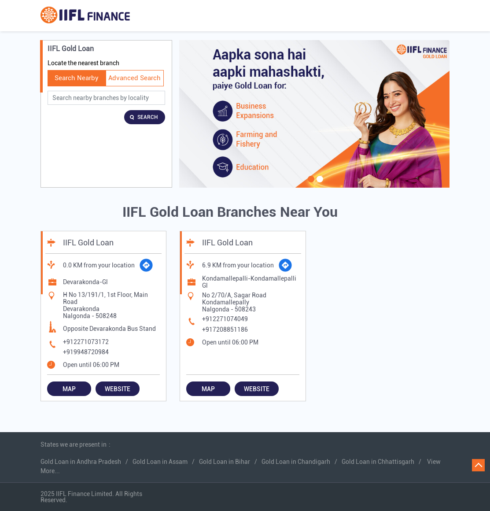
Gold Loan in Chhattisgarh (378, 461)
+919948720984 (86, 351)
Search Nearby (77, 78)
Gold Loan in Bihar (224, 461)
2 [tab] (319, 184)
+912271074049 (225, 318)
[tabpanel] (314, 114)
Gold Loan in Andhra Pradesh (81, 461)
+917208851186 (225, 329)
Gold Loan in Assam (160, 461)
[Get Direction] (146, 265)
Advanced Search (134, 78)
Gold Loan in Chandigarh (296, 461)
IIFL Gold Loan (88, 242)
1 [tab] (310, 184)
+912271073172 (86, 341)
